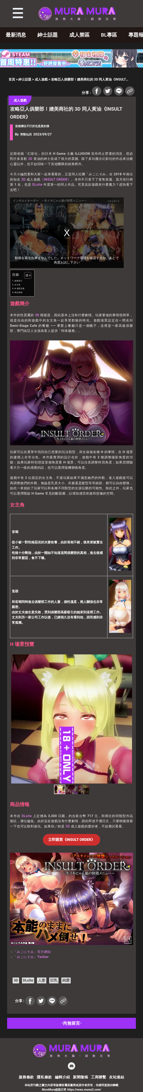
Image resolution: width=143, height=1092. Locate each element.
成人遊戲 (41, 79)
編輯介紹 (62, 1077)
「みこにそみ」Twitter (31, 957)
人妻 (41, 980)
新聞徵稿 (80, 1077)
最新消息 (16, 35)
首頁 (12, 79)
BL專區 (109, 35)
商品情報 (18, 292)
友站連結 (116, 1077)
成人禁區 (79, 35)
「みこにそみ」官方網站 (32, 952)
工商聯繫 (98, 1077)
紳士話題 (47, 35)
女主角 (17, 285)
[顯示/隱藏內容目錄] (25, 275)
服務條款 (26, 1077)
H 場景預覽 (19, 289)
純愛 (66, 980)
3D (30, 159)
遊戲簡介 (18, 281)
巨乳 (53, 980)
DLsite (37, 184)
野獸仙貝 (26, 134)
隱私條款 (44, 1077)
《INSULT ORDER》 (55, 179)
